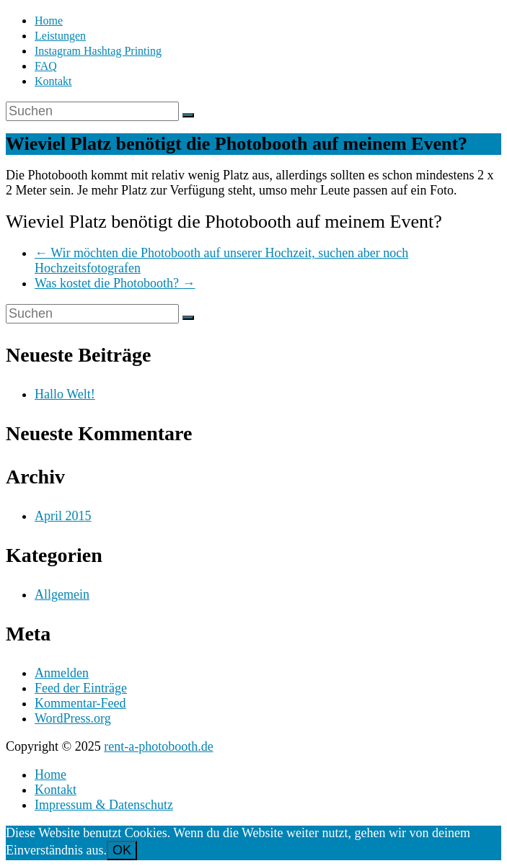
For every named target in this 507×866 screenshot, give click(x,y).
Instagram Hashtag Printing (98, 51)
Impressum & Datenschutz (104, 805)
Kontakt (53, 81)
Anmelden (62, 673)
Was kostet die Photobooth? (115, 283)
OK (122, 850)
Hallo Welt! (65, 394)
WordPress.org (73, 718)
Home (49, 20)
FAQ (46, 66)
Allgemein (62, 594)
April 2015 (63, 516)
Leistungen (60, 36)
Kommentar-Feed (80, 703)
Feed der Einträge (81, 688)
